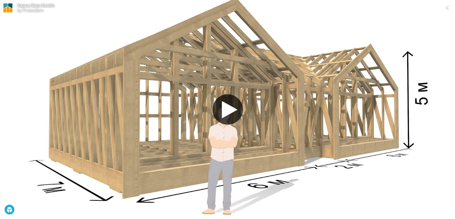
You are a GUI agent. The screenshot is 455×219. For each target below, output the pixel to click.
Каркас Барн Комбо (36, 5)
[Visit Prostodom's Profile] (8, 8)
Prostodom (33, 10)
